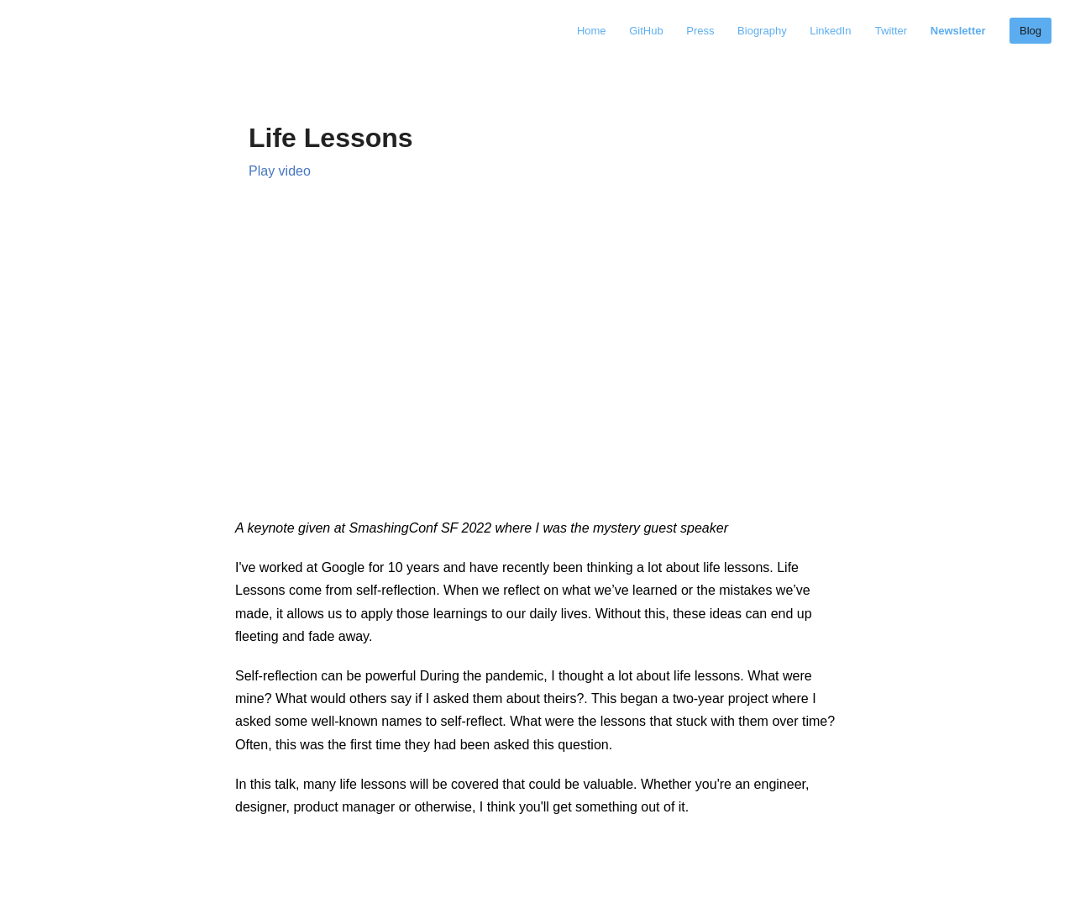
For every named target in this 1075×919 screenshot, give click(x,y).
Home (593, 30)
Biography (763, 30)
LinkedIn (830, 30)
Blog (1030, 30)
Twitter (892, 30)
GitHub (647, 30)
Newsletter (958, 30)
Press (701, 30)
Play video (280, 171)
